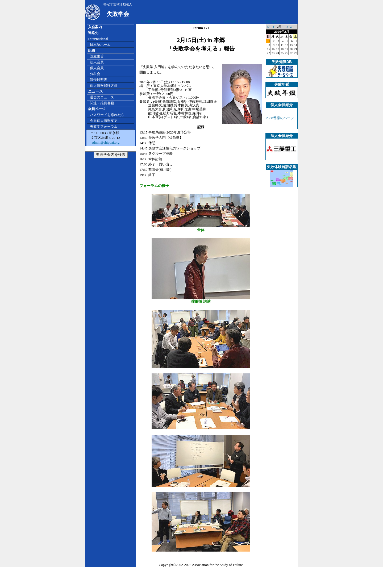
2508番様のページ (280, 118)
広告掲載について (155, 21)
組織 (91, 50)
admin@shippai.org (105, 142)
